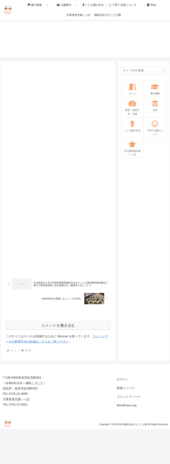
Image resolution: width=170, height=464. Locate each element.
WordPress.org (127, 440)
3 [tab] (87, 59)
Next (167, 39)
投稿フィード (126, 423)
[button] (163, 70)
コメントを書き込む (58, 360)
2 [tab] (82, 59)
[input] (143, 70)
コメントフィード (129, 431)
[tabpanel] (21, 39)
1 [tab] (77, 59)
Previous (2, 39)
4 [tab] (92, 59)
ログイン (123, 414)
